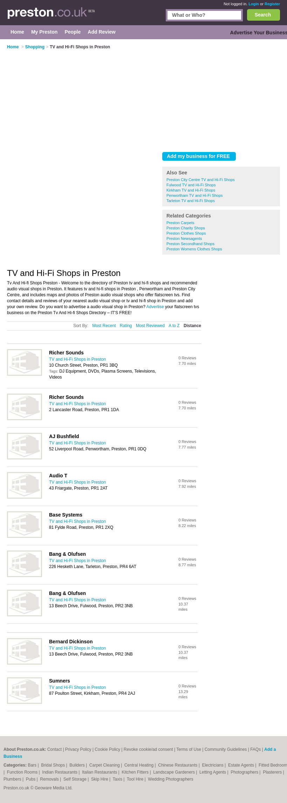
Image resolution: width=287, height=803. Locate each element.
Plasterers (273, 772)
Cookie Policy (107, 749)
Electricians (213, 765)
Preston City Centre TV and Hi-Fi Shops (200, 180)
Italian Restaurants (100, 772)
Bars (32, 765)
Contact (54, 749)
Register (272, 4)
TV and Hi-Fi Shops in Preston (77, 359)
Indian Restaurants (60, 772)
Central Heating (139, 765)
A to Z (174, 325)
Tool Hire (136, 779)
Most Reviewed (150, 325)
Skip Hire (100, 779)
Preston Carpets (180, 223)
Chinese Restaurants (178, 765)
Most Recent (104, 325)
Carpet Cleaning (105, 765)
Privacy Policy (78, 749)
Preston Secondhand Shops (190, 244)
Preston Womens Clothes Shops (194, 249)
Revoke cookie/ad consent (148, 749)
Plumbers (13, 779)
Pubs (31, 779)
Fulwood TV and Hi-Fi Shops (191, 185)
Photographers (245, 772)
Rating (126, 325)
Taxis (118, 779)
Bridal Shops (53, 765)
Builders (77, 765)
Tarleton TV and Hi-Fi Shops (190, 201)
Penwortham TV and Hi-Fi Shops (194, 195)
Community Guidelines (226, 749)
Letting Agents (213, 772)
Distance (192, 325)
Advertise (155, 306)
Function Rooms (23, 772)
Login (253, 4)
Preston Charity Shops (185, 228)
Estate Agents (241, 765)
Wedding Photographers (170, 779)
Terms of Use (188, 749)
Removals (50, 779)
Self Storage (75, 779)
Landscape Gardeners (174, 772)
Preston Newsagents (184, 238)
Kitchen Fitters (136, 772)
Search (263, 15)
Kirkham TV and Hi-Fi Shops (190, 190)
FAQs (255, 749)
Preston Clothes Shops (186, 233)
